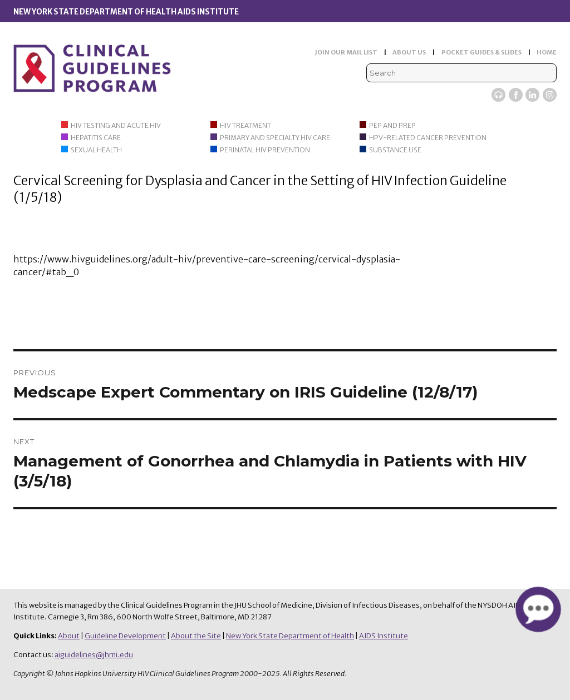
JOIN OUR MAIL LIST (346, 52)
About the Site (196, 636)
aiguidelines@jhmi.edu (94, 654)
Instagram (550, 95)
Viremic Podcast (498, 95)
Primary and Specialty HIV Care (275, 137)
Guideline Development (125, 636)
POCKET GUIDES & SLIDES (481, 52)
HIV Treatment (245, 125)
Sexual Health (96, 150)
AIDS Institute (383, 636)
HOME (547, 52)
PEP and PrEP (392, 125)
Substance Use (395, 150)
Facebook (516, 95)
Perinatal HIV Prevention (265, 150)
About (69, 636)
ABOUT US (409, 52)
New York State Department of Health (290, 636)
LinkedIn (532, 95)
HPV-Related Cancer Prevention (428, 137)
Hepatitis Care (96, 137)
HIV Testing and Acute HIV (116, 125)
